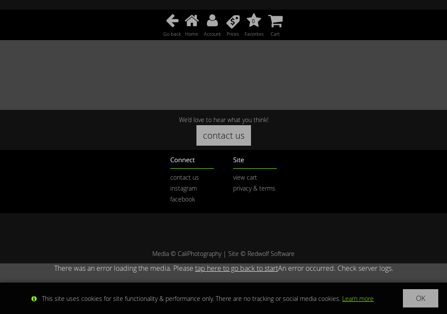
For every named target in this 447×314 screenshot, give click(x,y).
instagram (183, 188)
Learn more (358, 298)
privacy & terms (254, 188)
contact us (223, 135)
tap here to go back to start (236, 268)
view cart (245, 177)
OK (420, 298)
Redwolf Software (271, 253)
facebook (182, 199)
